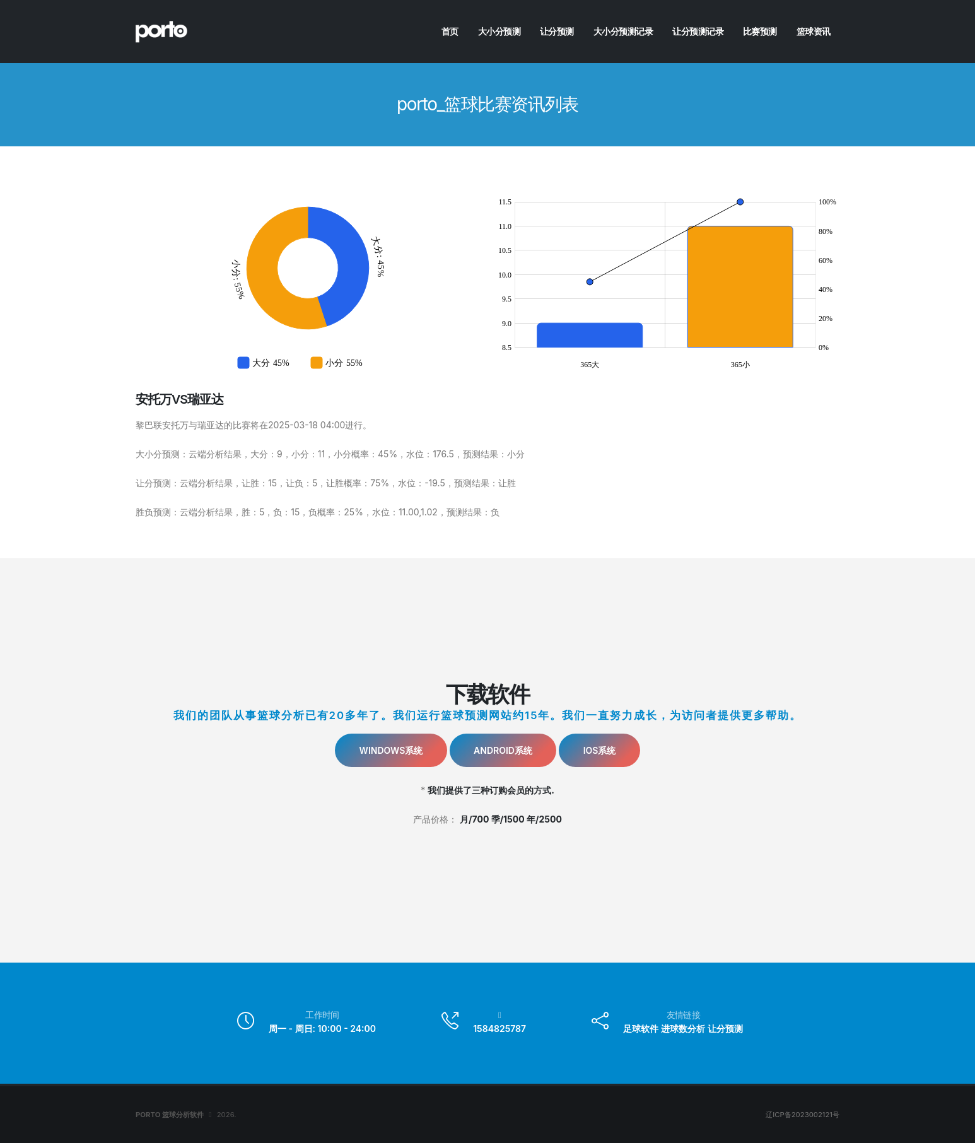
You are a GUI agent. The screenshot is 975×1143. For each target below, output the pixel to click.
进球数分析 (683, 1028)
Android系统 (503, 750)
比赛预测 (760, 31)
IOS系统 (599, 750)
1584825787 (499, 1028)
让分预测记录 (697, 31)
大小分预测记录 (623, 31)
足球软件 (640, 1028)
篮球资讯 (814, 31)
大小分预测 (499, 31)
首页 (449, 31)
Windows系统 (391, 750)
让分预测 (557, 31)
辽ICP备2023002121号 (802, 1114)
